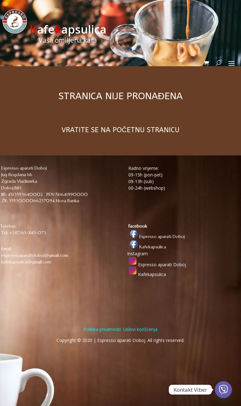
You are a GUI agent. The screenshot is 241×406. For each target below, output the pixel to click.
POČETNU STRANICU (146, 130)
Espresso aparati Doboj (156, 236)
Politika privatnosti (102, 329)
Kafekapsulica (146, 247)
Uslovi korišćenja (140, 329)
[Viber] (223, 389)
